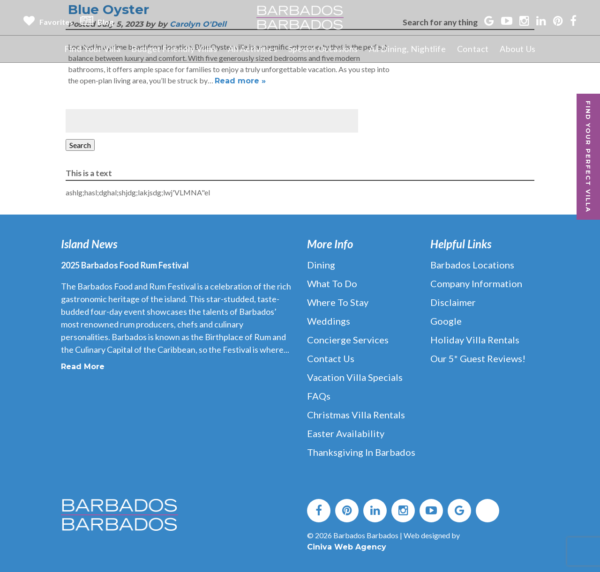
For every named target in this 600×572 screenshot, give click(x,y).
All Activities (252, 49)
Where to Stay (337, 302)
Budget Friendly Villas (174, 49)
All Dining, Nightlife (407, 49)
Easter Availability (345, 433)
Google (446, 321)
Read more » (240, 80)
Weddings (328, 321)
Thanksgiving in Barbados (361, 452)
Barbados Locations (472, 264)
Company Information (476, 283)
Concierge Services (348, 339)
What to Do (332, 283)
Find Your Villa (92, 49)
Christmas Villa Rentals (356, 414)
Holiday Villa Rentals (474, 339)
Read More (83, 366)
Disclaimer (453, 302)
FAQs (318, 395)
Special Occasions (323, 49)
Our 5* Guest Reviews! (477, 358)
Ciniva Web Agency (346, 546)
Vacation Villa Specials (355, 377)
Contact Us (330, 358)
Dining (321, 264)
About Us (518, 49)
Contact (473, 49)
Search (80, 145)
